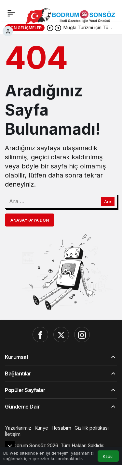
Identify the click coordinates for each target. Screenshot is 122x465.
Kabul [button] (108, 456)
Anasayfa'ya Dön (29, 220)
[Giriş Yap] (8, 31)
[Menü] (11, 12)
